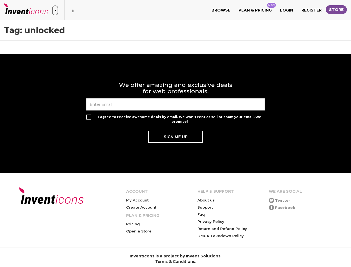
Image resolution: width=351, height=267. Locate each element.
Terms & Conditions (175, 261)
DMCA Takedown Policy (220, 236)
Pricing (133, 224)
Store (336, 9)
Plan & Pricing (257, 8)
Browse (220, 10)
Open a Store (139, 231)
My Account (137, 200)
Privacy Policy (210, 221)
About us (206, 200)
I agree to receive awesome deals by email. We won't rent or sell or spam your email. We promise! (179, 119)
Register (311, 10)
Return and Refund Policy (222, 228)
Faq (201, 214)
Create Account (141, 207)
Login (286, 10)
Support (205, 207)
